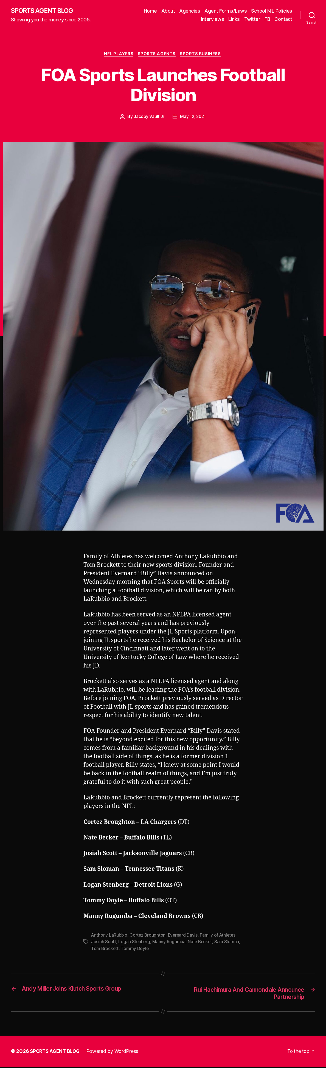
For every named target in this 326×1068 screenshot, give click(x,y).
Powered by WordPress (115, 1052)
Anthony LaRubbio (109, 936)
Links (234, 19)
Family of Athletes (220, 936)
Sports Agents (157, 54)
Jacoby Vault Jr (148, 117)
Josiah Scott (103, 942)
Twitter (252, 19)
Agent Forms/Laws (225, 11)
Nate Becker (201, 942)
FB (267, 19)
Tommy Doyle (135, 949)
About (168, 11)
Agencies (189, 11)
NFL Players (118, 54)
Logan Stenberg (134, 942)
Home (150, 11)
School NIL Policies (271, 11)
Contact (283, 19)
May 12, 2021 (193, 117)
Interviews (212, 19)
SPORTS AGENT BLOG (44, 11)
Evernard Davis (184, 936)
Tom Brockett (105, 949)
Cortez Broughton (148, 936)
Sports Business (202, 54)
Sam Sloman (228, 942)
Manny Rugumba (170, 942)
